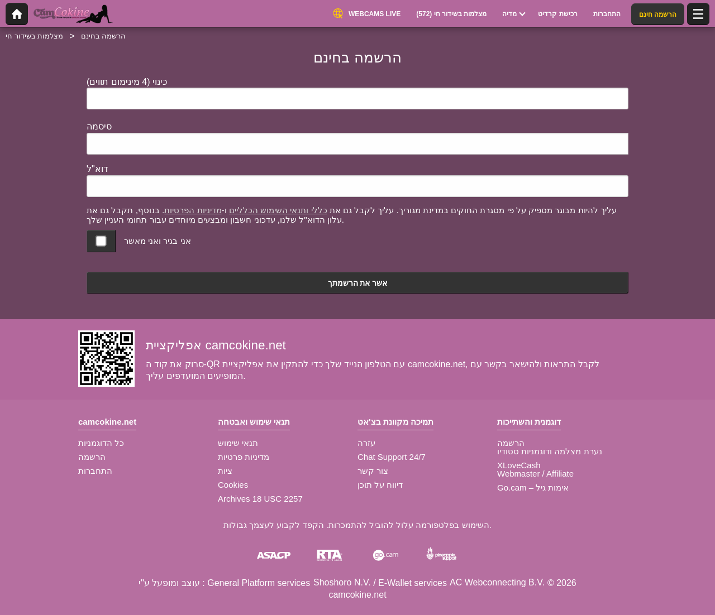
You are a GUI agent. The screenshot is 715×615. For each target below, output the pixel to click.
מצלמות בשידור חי (34, 36)
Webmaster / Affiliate (535, 473)
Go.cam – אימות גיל (533, 487)
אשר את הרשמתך (358, 282)
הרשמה (92, 457)
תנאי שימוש (238, 443)
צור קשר (373, 470)
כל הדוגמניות (101, 443)
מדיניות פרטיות (243, 457)
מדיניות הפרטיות (192, 210)
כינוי (127, 82)
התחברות (95, 470)
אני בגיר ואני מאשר (157, 241)
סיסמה (99, 126)
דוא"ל (97, 169)
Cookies (233, 484)
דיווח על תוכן (380, 484)
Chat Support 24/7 (392, 457)
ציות (225, 470)
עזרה (366, 443)
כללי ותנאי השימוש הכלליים (278, 210)
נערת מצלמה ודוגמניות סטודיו (549, 451)
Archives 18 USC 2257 (260, 498)
